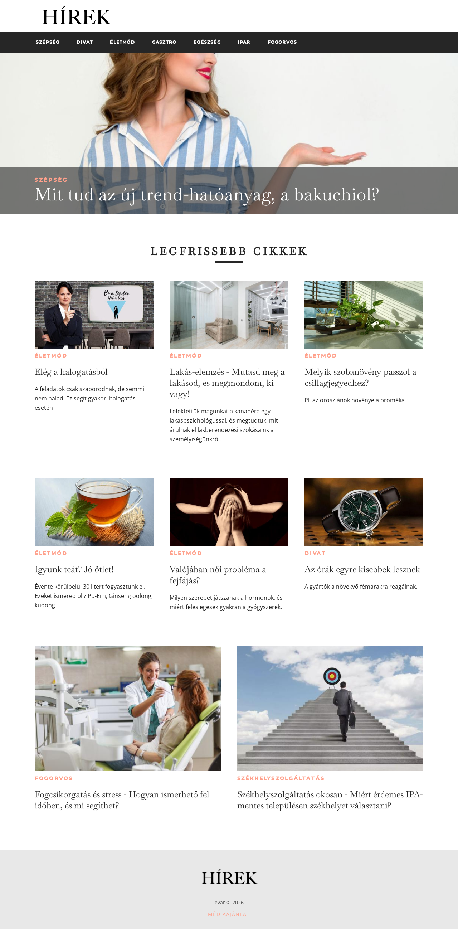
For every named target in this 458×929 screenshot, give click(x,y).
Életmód (51, 355)
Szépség (51, 179)
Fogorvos (54, 778)
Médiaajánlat (229, 914)
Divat (315, 553)
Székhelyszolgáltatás (281, 778)
